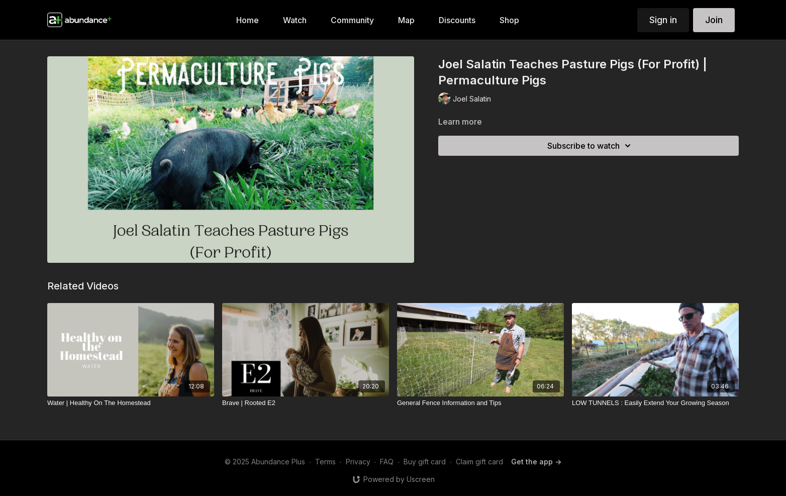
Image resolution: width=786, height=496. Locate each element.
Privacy (358, 461)
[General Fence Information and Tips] (480, 403)
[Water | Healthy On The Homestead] (130, 403)
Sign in (663, 20)
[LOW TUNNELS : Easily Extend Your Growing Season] (655, 403)
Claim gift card (479, 461)
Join (714, 20)
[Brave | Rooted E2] (305, 403)
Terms (325, 461)
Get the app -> (536, 461)
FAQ (387, 461)
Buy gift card (425, 461)
